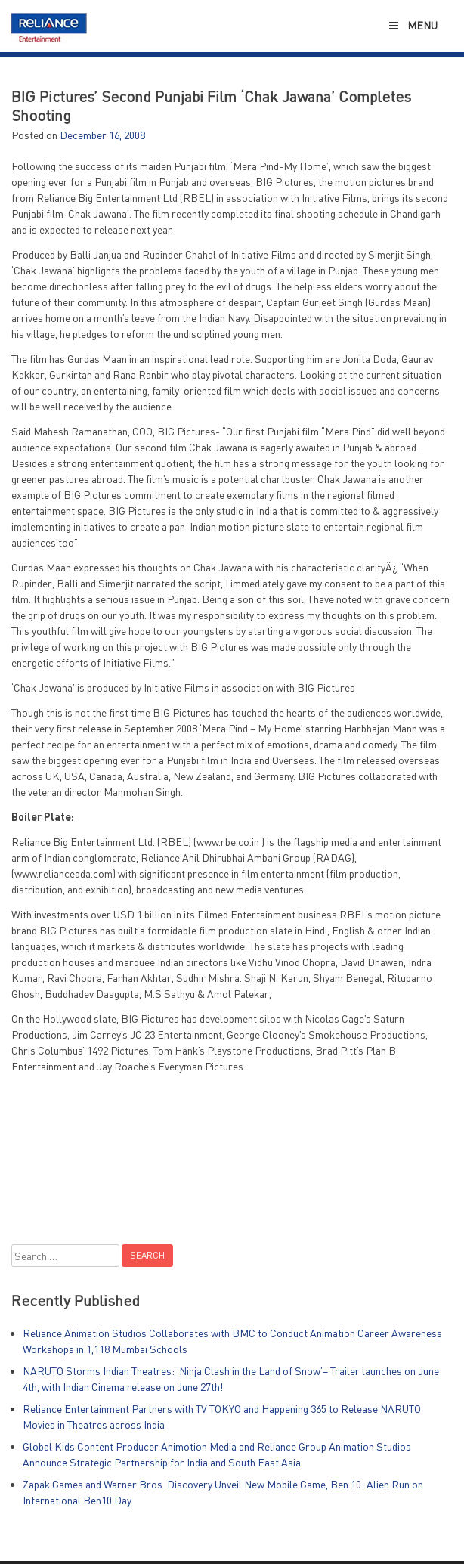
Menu (412, 25)
